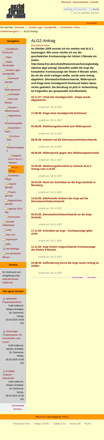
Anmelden (91, 23)
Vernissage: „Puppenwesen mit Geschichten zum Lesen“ (13, 347)
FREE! (65, 417)
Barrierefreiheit (80, 2)
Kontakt (94, 2)
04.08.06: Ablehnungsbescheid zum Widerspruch (61, 126)
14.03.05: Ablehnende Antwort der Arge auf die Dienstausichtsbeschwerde (59, 200)
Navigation (13, 41)
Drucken (91, 277)
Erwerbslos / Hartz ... (72, 27)
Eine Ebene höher (40, 45)
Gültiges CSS (59, 423)
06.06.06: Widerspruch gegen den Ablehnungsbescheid (65, 152)
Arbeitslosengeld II (9, 31)
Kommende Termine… (18, 407)
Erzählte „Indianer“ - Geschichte (13, 385)
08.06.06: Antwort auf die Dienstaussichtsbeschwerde (64, 139)
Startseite (19, 27)
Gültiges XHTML (41, 423)
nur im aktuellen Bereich (86, 13)
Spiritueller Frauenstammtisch (13, 311)
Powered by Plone (21, 423)
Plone (43, 417)
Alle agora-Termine (13, 291)
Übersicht (66, 2)
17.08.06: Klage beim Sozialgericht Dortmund (58, 113)
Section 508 (75, 423)
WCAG (87, 423)
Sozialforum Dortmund (10, 51)
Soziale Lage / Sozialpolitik (42, 27)
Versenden (77, 277)
